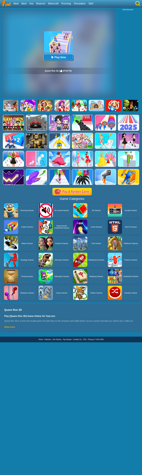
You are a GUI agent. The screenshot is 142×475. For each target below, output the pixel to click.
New (16, 3)
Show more (9, 327)
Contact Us (77, 339)
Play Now (58, 57)
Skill (90, 3)
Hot (31, 3)
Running (66, 3)
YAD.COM (100, 339)
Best (24, 3)
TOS (84, 339)
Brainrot (40, 3)
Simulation (80, 3)
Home (40, 339)
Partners (48, 339)
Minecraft (53, 3)
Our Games (57, 339)
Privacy (90, 339)
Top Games (67, 339)
